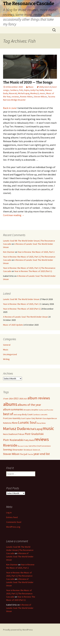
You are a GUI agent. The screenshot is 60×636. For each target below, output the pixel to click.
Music (31, 86)
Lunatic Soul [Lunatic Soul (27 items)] (27, 422)
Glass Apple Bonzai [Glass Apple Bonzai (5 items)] (49, 418)
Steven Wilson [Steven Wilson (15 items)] (11, 454)
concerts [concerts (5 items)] (44, 414)
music (42, 93)
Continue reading (13, 215)
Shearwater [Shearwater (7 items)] (17, 449)
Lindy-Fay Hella (37, 90)
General (6, 344)
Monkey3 (34, 93)
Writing (6, 359)
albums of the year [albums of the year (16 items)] (29, 405)
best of (48, 86)
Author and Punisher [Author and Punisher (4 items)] (46, 410)
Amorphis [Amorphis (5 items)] (27, 410)
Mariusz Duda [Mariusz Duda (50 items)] (14, 428)
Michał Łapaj (23, 93)
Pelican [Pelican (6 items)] (21, 434)
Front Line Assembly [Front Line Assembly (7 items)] (12, 418)
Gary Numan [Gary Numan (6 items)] (36, 418)
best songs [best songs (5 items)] (18, 414)
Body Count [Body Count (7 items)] (27, 414)
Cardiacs (14, 90)
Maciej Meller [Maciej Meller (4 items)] (41, 423)
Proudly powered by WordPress (18, 629)
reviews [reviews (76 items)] (41, 439)
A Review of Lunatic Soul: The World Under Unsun (25, 316)
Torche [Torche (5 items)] (30, 454)
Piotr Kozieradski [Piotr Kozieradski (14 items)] (13, 440)
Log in (9, 512)
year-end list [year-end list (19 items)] (42, 454)
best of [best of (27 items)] (8, 414)
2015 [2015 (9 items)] (16, 398)
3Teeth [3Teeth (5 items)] (6, 398)
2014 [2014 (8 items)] (11, 398)
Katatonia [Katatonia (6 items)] (7, 423)
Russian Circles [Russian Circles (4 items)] (23, 446)
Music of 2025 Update (13, 324)
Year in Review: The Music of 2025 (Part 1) (33, 271)
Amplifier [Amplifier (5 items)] (34, 410)
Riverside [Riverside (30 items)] (10, 445)
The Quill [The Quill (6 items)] (23, 454)
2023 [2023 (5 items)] (25, 398)
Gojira (26, 90)
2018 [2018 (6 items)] (21, 398)
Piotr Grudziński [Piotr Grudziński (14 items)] (34, 434)
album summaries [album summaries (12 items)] (13, 409)
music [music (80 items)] (48, 428)
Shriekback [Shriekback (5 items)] (28, 450)
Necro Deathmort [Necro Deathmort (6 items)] (10, 434)
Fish (21, 90)
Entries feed (12, 517)
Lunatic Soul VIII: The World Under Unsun (21, 299)
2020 (41, 86)
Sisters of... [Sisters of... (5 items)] (37, 450)
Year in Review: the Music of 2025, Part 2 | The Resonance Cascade (19, 575)
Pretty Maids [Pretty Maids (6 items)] (29, 440)
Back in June (9, 107)
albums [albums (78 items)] (10, 404)
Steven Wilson (40, 96)
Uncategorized (10, 354)
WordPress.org (13, 526)
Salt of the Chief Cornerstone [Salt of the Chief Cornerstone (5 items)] (40, 446)
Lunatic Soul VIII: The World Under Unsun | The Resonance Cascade (19, 550)
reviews (15, 96)
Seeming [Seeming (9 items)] (7, 449)
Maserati (13, 93)
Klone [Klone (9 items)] (15, 422)
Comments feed (13, 522)
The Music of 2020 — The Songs (28, 82)
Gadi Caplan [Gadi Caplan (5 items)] (26, 418)
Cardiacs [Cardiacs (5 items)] (36, 414)
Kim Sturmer (9, 252)
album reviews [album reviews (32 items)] (39, 398)
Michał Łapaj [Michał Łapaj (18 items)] (34, 429)
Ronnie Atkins (26, 96)
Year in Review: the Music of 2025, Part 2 (36, 252)
